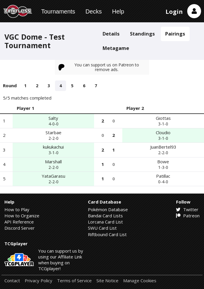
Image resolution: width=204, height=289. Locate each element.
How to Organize (21, 216)
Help (118, 11)
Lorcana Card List (105, 222)
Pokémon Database (108, 209)
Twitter (187, 209)
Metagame (116, 48)
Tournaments (58, 11)
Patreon (188, 216)
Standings (142, 33)
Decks (94, 11)
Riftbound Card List (107, 234)
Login (174, 12)
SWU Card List (102, 228)
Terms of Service (74, 280)
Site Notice (107, 280)
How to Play (16, 209)
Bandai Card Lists (105, 216)
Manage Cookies (139, 280)
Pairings (175, 33)
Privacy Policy (38, 280)
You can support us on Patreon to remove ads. (98, 67)
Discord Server (19, 228)
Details (111, 33)
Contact (12, 280)
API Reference (19, 222)
